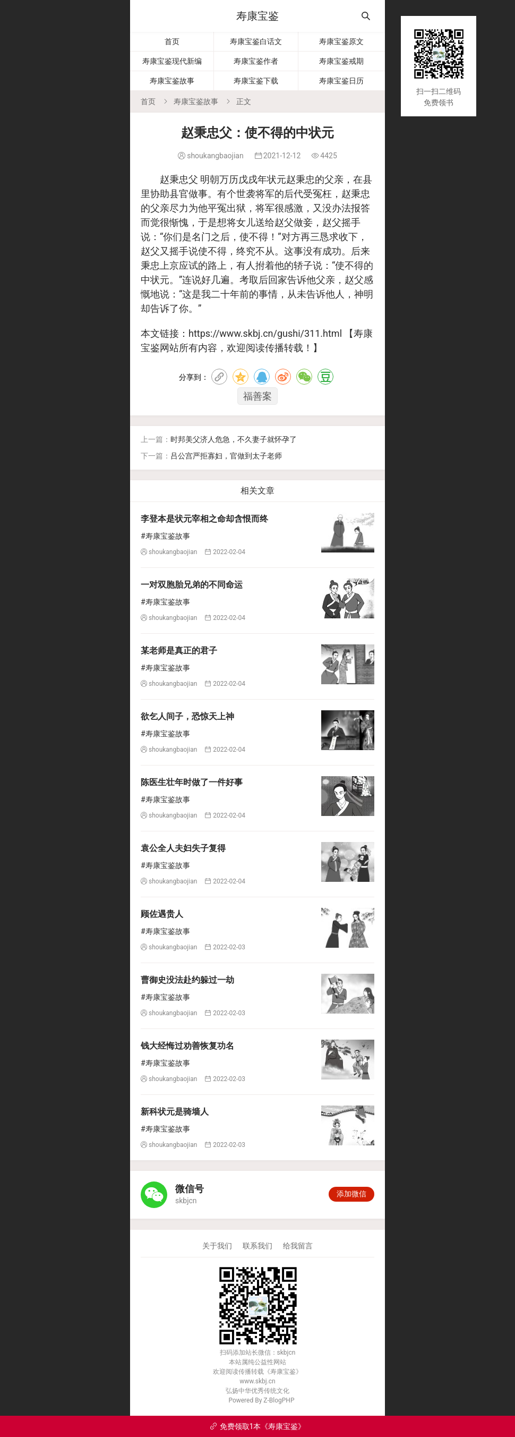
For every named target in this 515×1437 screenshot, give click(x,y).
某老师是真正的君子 (179, 650)
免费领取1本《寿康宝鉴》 (258, 1426)
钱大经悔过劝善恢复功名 (187, 1046)
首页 (172, 41)
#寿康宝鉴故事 (165, 536)
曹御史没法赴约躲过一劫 (187, 980)
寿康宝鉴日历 (341, 80)
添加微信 (351, 1193)
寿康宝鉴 (257, 16)
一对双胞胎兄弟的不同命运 (192, 585)
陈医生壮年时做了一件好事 (192, 782)
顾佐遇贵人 (162, 914)
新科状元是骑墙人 (175, 1112)
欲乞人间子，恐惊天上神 (187, 716)
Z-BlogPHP (278, 1400)
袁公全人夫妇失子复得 (183, 848)
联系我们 (257, 1246)
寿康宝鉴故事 (172, 80)
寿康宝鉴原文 (341, 41)
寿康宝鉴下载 (256, 80)
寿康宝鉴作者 (256, 61)
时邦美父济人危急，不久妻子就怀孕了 (233, 439)
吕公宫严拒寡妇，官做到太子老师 (226, 456)
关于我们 (217, 1246)
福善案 (257, 396)
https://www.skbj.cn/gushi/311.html (265, 333)
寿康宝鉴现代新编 (172, 61)
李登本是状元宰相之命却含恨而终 (204, 519)
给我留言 (298, 1246)
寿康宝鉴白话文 (256, 41)
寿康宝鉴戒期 (341, 61)
